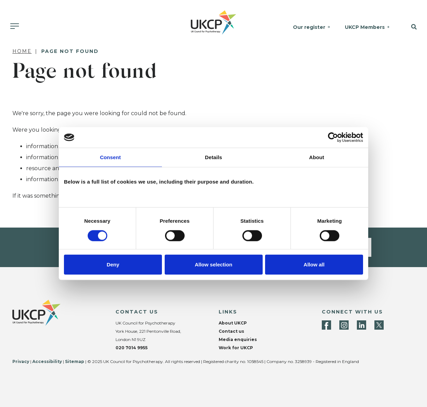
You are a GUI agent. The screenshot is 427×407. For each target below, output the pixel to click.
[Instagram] (344, 325)
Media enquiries (238, 339)
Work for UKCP (236, 347)
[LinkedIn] (361, 325)
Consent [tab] (110, 157)
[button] (411, 27)
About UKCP (233, 323)
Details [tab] (213, 157)
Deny (113, 264)
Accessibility (47, 361)
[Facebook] (326, 325)
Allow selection (213, 264)
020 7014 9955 (131, 347)
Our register (309, 27)
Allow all (314, 264)
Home (22, 51)
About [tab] (316, 157)
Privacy (20, 361)
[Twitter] (379, 325)
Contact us (231, 331)
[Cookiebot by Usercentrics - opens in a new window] (333, 137)
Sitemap (74, 361)
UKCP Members (365, 27)
